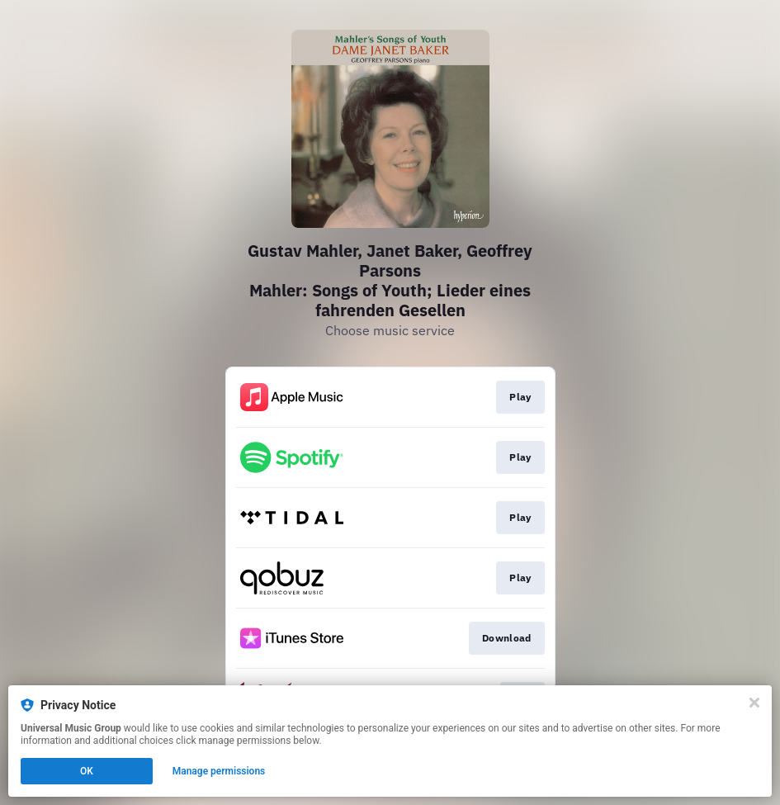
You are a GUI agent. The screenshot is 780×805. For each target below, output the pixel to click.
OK (86, 771)
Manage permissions (219, 771)
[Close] (754, 702)
